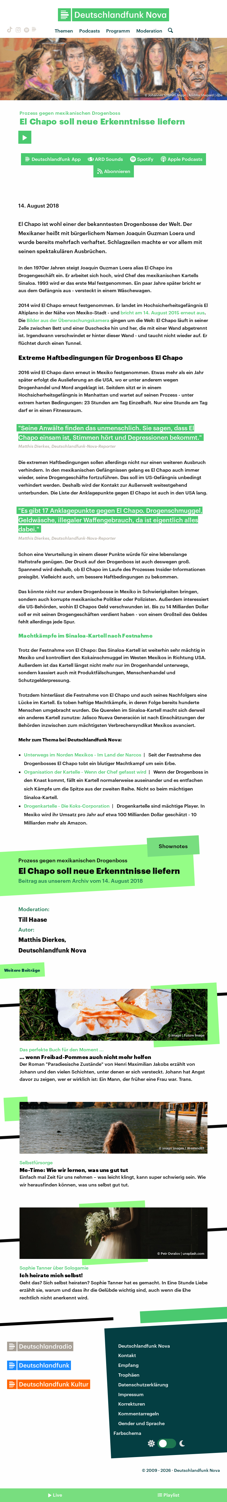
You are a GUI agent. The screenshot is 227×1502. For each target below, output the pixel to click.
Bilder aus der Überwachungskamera (68, 320)
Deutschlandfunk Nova (144, 1346)
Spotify (141, 159)
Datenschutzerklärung (143, 1384)
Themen (64, 30)
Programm (118, 30)
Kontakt (127, 1355)
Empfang (128, 1365)
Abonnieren (113, 171)
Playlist (171, 1495)
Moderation (149, 30)
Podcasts (89, 30)
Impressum (131, 1394)
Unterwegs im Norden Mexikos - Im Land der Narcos (82, 754)
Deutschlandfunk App (53, 159)
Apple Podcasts (181, 159)
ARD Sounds (105, 159)
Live (57, 1495)
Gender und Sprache (141, 1423)
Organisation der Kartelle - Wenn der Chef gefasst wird (85, 772)
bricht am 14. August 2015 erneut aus (163, 312)
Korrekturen (131, 1403)
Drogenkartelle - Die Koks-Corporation (67, 806)
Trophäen (129, 1374)
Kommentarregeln (138, 1413)
